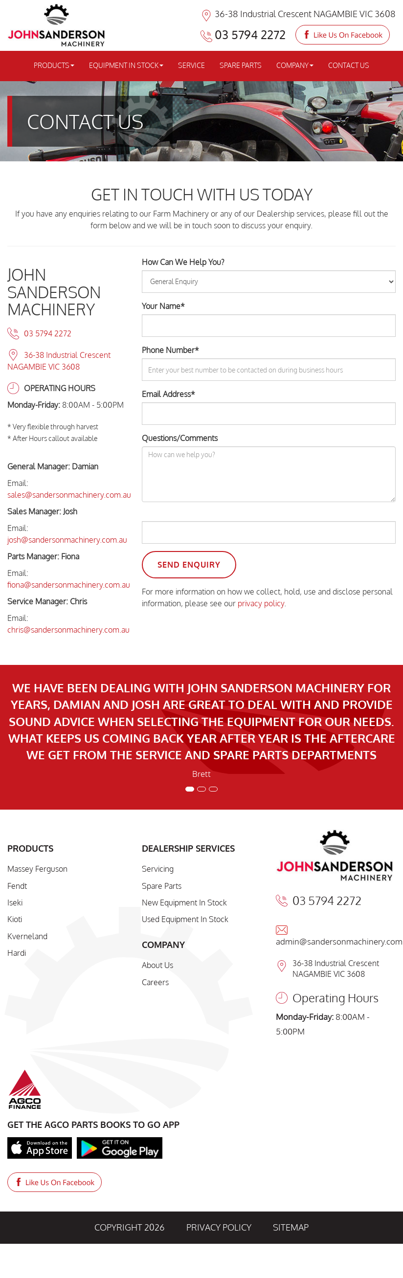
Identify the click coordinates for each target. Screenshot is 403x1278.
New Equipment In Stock (184, 902)
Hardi (16, 953)
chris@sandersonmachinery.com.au (68, 630)
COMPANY (294, 65)
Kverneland (27, 936)
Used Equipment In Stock (185, 919)
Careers (155, 982)
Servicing (158, 869)
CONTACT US (348, 65)
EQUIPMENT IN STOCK (126, 65)
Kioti (14, 919)
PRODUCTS (54, 65)
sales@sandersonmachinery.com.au (69, 495)
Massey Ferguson (37, 869)
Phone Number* (170, 350)
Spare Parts (161, 886)
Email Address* (168, 394)
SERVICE (191, 65)
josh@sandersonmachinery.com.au (67, 540)
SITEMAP (291, 1227)
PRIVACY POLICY (218, 1227)
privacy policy (261, 603)
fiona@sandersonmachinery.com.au (68, 585)
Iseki (14, 902)
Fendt (17, 886)
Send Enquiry (189, 565)
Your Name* (163, 306)
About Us (157, 965)
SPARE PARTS (241, 65)
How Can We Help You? (183, 262)
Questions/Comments (180, 438)
